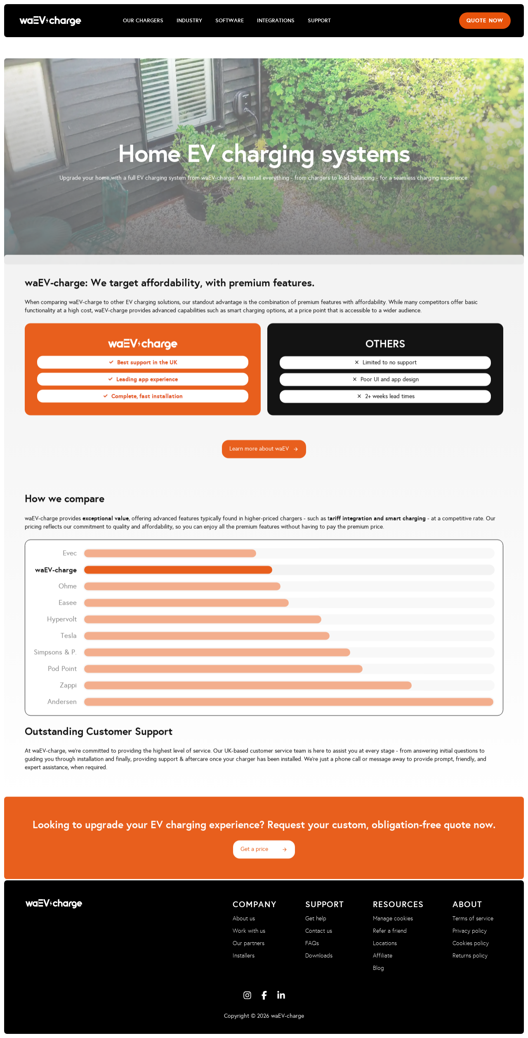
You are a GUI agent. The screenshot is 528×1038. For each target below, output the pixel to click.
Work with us (249, 930)
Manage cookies (393, 918)
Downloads (318, 955)
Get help (315, 918)
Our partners (248, 943)
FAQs (312, 943)
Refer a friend (390, 930)
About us (244, 918)
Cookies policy (471, 943)
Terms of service (473, 918)
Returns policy (470, 955)
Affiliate (382, 955)
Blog (378, 968)
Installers (244, 955)
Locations (385, 943)
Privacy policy (470, 930)
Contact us (318, 930)
